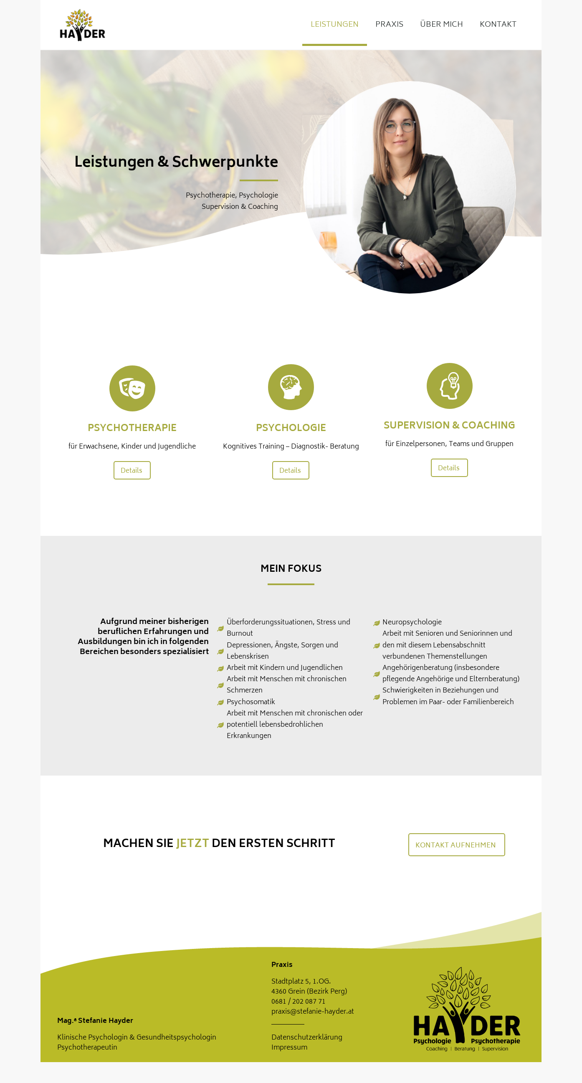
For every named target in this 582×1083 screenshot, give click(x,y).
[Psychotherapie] (132, 388)
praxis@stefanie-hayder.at (312, 1012)
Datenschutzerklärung (306, 1038)
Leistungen (335, 25)
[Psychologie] (291, 387)
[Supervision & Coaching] (450, 386)
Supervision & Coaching (449, 426)
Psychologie (291, 429)
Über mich (441, 25)
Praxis (389, 25)
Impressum (289, 1048)
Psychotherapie (132, 429)
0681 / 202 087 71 (298, 1002)
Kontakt (498, 25)
